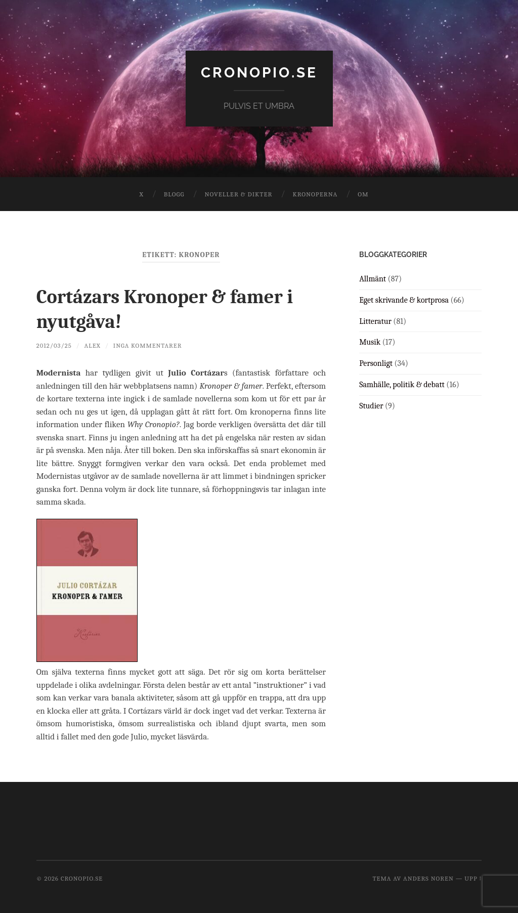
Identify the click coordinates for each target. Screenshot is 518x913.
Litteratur (375, 321)
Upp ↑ (473, 877)
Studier (371, 405)
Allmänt (372, 278)
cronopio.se (259, 72)
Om (363, 194)
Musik (369, 342)
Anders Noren (428, 877)
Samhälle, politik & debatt (402, 384)
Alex (92, 344)
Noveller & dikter (239, 194)
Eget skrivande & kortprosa (404, 300)
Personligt (376, 363)
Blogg (174, 194)
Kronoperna (314, 194)
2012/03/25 (54, 344)
